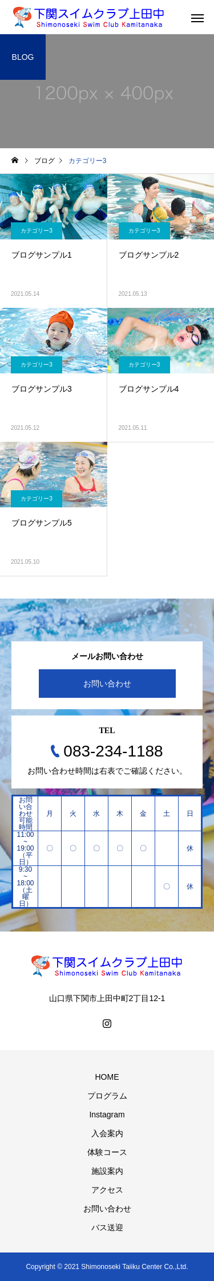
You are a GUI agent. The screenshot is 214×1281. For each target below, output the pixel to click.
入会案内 (107, 1133)
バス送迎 (107, 1227)
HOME (107, 1076)
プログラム (107, 1095)
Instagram (106, 1114)
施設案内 (107, 1171)
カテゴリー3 (37, 230)
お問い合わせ (107, 683)
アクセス (107, 1189)
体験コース (107, 1152)
